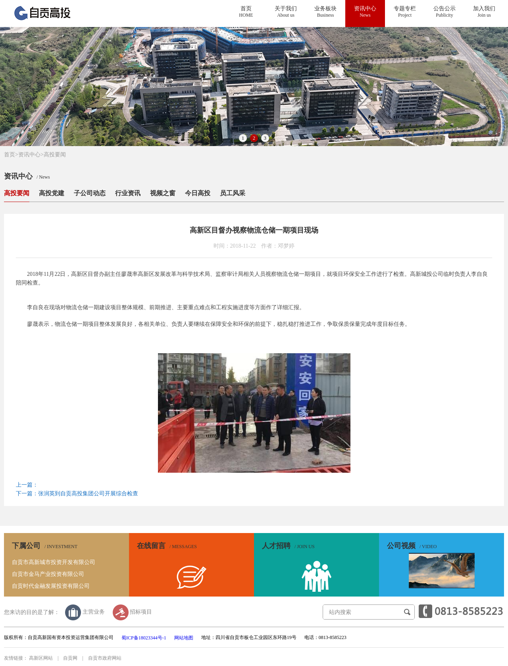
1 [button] (243, 138)
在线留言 (167, 546)
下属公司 (44, 546)
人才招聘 (288, 546)
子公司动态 (90, 193)
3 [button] (265, 138)
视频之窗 (162, 193)
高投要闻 (55, 155)
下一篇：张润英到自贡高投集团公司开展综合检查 (77, 494)
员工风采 (232, 193)
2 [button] (254, 138)
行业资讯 (127, 193)
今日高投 (197, 193)
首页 (11, 155)
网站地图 (183, 638)
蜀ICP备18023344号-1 (143, 638)
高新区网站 (41, 658)
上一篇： (27, 485)
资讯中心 (29, 155)
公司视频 (412, 546)
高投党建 (51, 193)
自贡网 (70, 658)
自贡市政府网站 (104, 658)
